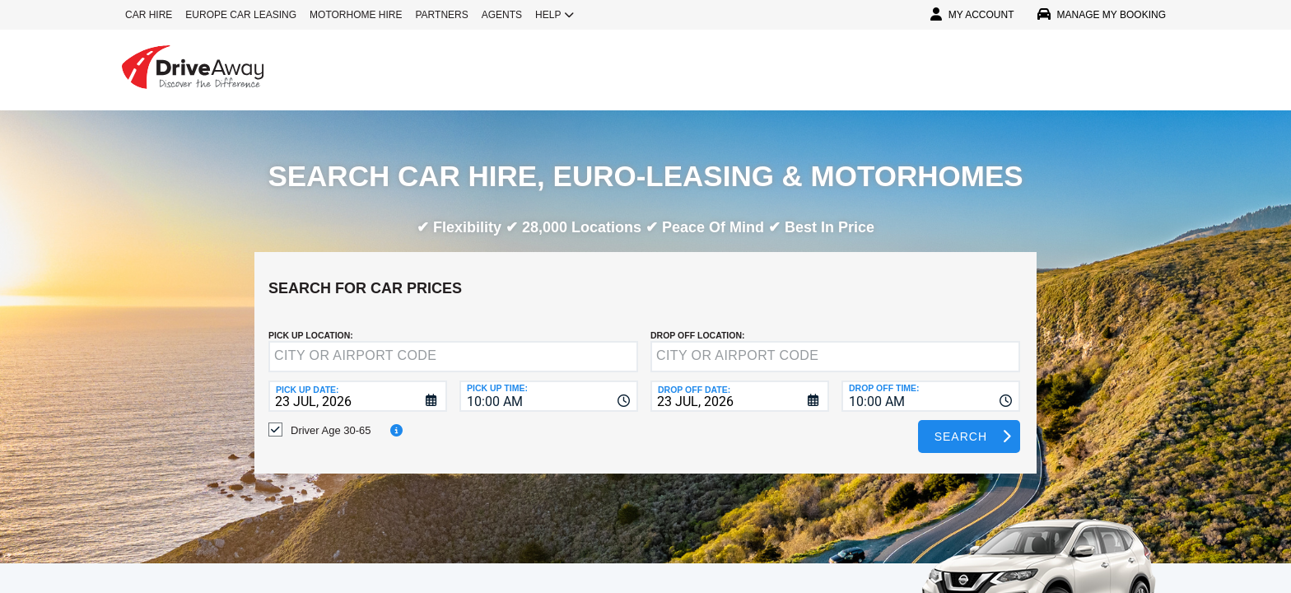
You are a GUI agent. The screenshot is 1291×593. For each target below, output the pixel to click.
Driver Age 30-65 (331, 418)
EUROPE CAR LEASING (240, 15)
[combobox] (548, 384)
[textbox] (453, 344)
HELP (554, 15)
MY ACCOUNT (972, 15)
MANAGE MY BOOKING (1101, 15)
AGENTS (502, 15)
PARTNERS (442, 15)
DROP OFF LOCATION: (697, 323)
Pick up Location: (310, 323)
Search (960, 424)
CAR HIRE (148, 15)
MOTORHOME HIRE (356, 15)
